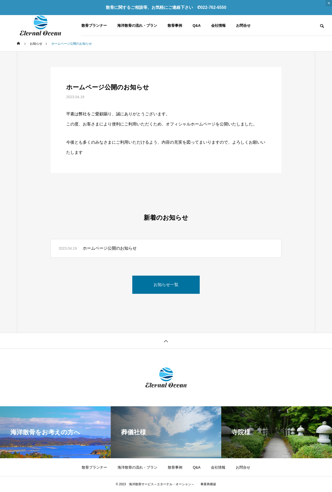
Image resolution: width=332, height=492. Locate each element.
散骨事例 (175, 25)
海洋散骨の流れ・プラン (137, 25)
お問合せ (243, 25)
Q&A (196, 25)
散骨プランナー (94, 25)
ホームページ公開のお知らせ (110, 248)
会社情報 (218, 25)
